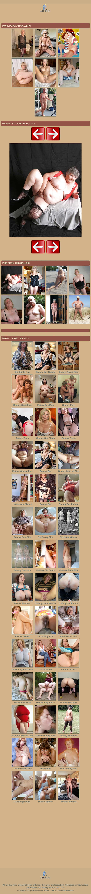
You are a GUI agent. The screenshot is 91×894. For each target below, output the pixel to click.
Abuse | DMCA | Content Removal (58, 891)
